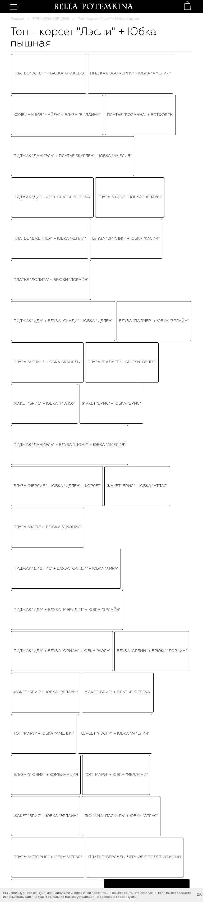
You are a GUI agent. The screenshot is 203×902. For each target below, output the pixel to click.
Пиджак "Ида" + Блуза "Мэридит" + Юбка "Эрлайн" (67, 190)
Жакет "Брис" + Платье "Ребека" (117, 211)
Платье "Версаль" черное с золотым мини (134, 251)
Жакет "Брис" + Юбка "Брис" (111, 139)
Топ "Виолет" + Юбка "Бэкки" (44, 364)
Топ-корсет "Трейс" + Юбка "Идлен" (51, 302)
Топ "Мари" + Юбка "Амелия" (43, 221)
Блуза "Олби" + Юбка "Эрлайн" (130, 88)
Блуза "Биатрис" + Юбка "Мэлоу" (48, 343)
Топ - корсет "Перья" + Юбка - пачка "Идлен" (129, 364)
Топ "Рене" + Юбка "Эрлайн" (42, 384)
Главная (17, 19)
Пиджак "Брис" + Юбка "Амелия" (48, 292)
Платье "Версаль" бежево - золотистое (56, 262)
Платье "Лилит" (115, 333)
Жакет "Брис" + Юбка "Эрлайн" (45, 211)
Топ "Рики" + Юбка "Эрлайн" (118, 292)
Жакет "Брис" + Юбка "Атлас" (137, 160)
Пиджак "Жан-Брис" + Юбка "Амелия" (130, 58)
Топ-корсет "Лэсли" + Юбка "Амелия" (127, 272)
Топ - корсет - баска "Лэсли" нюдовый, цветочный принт (38, 769)
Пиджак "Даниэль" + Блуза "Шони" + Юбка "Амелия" (69, 150)
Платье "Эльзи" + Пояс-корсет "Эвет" (53, 333)
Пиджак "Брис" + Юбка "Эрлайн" (47, 323)
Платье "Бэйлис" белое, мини (132, 313)
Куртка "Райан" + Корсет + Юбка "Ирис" (55, 394)
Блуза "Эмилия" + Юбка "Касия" (126, 99)
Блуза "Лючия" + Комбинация (45, 231)
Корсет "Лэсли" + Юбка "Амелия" (115, 221)
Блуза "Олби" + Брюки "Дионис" (47, 170)
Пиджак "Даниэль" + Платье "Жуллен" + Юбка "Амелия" (72, 78)
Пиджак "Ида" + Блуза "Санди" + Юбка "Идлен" (63, 119)
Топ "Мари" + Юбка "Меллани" (116, 231)
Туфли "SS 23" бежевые (165, 767)
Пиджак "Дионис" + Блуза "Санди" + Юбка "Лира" (65, 180)
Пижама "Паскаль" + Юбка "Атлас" (121, 241)
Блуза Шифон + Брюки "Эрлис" (136, 394)
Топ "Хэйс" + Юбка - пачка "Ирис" (135, 282)
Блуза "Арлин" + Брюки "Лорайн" (152, 200)
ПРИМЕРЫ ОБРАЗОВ (51, 19)
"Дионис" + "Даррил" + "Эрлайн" (47, 272)
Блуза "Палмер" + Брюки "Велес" (121, 129)
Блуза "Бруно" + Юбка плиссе (45, 353)
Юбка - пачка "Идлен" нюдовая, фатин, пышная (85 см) (101, 770)
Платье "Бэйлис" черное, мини (46, 374)
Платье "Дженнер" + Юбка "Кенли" (49, 99)
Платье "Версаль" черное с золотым (124, 353)
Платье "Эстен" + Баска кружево (48, 58)
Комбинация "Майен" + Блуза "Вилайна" (57, 68)
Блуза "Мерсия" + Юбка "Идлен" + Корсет (56, 160)
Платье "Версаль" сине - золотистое (129, 343)
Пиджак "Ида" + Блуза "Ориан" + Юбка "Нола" (61, 200)
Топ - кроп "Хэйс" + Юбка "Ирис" (123, 323)
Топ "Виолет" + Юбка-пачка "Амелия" (53, 313)
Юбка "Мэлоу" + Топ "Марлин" (126, 302)
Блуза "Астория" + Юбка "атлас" (47, 251)
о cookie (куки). (124, 897)
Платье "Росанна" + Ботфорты (140, 68)
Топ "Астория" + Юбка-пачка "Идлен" (53, 282)
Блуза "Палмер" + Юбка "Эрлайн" (154, 119)
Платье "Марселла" (99, 384)
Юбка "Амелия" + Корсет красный (122, 374)
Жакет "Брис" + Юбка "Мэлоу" (44, 139)
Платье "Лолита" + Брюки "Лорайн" (51, 109)
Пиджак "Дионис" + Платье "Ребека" (52, 88)
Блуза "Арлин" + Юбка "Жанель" (47, 129)
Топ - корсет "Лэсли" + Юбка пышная (146, 262)
